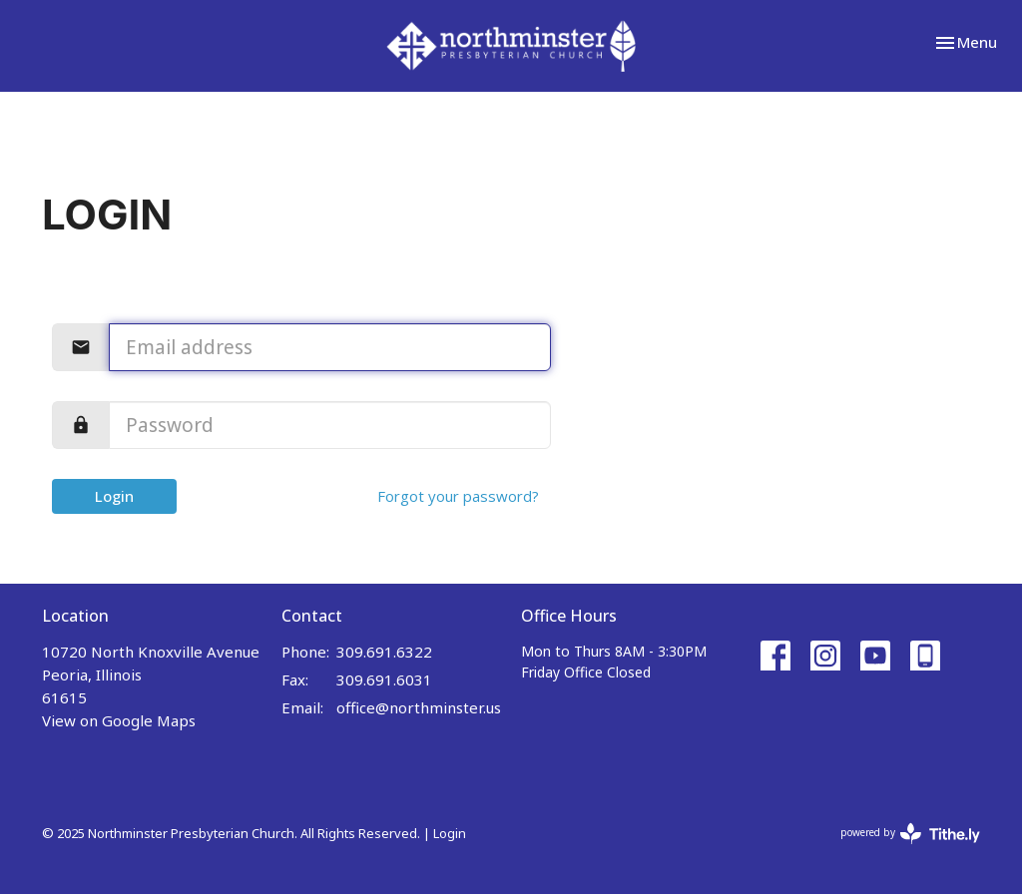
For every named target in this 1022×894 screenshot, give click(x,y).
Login (114, 496)
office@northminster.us (418, 707)
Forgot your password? (458, 496)
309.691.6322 (384, 652)
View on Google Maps (119, 720)
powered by (910, 833)
